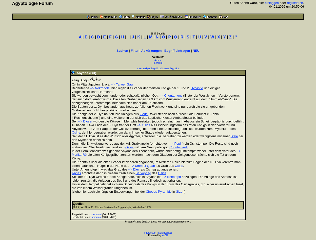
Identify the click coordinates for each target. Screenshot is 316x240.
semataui (97, 214)
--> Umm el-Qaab (142, 166)
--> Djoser (85, 121)
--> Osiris (143, 125)
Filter (135, 50)
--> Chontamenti (170, 95)
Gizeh (180, 191)
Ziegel (144, 114)
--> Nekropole (100, 88)
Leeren (158, 63)
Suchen (122, 50)
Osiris (76, 132)
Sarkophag (143, 173)
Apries (76, 173)
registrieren (295, 3)
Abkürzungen (151, 50)
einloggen (272, 3)
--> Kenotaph (171, 177)
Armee (157, 60)
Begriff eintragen (177, 50)
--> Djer (133, 169)
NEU (196, 50)
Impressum (150, 232)
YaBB (165, 235)
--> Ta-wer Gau (122, 84)
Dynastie (197, 88)
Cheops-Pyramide (159, 191)
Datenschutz (165, 232)
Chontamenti (178, 147)
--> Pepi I (175, 143)
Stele (234, 136)
